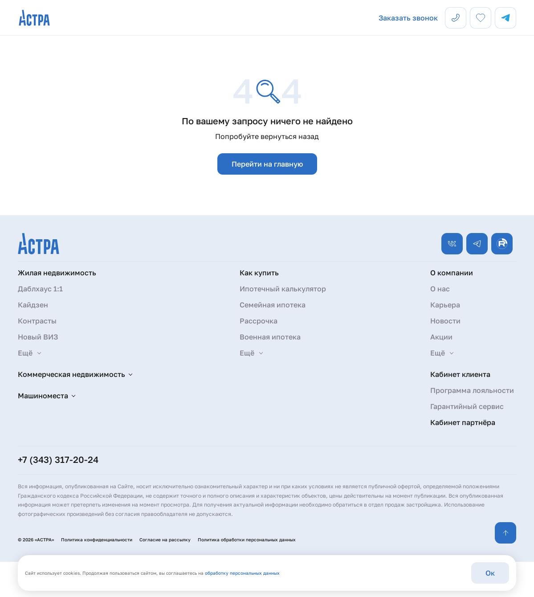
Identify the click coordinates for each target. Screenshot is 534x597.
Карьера (445, 304)
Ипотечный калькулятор (283, 288)
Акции (441, 336)
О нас (440, 288)
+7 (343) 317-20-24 (58, 459)
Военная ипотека (270, 336)
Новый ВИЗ (38, 336)
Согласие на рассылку (165, 539)
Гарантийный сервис (467, 406)
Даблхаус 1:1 (40, 288)
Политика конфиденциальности (96, 539)
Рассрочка (258, 320)
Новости (445, 320)
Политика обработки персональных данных (247, 539)
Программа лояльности (472, 390)
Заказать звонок (408, 17)
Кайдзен (33, 304)
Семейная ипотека (273, 304)
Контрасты (37, 320)
